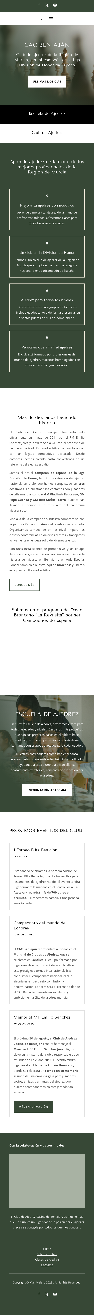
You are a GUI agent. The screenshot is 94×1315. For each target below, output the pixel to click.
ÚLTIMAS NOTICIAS (47, 81)
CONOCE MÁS (25, 585)
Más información (33, 1107)
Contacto (47, 1265)
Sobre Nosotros (47, 1254)
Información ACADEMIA (47, 790)
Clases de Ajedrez (47, 1259)
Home (47, 1249)
